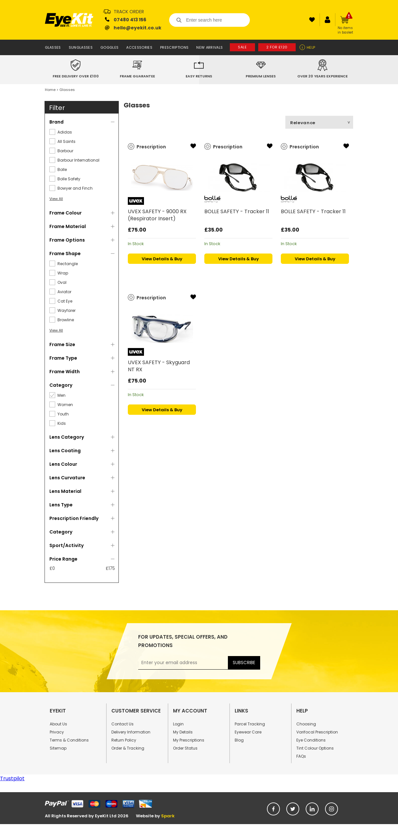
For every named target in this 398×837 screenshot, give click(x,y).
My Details (183, 732)
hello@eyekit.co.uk (137, 28)
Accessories (139, 47)
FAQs (301, 756)
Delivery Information (130, 732)
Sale (242, 47)
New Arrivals (209, 47)
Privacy (57, 732)
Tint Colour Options (315, 748)
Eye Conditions (311, 740)
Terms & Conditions (69, 740)
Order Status (185, 748)
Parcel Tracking (250, 724)
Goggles (109, 47)
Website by (155, 816)
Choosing (306, 724)
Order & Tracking (127, 748)
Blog (239, 740)
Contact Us (122, 724)
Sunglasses (81, 47)
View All (56, 198)
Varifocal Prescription (317, 732)
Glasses (53, 47)
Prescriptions (174, 47)
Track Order (129, 11)
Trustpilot (12, 778)
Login (178, 724)
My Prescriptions (188, 740)
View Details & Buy (162, 259)
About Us (58, 724)
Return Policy (123, 740)
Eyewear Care (248, 732)
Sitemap (58, 748)
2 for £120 (277, 47)
